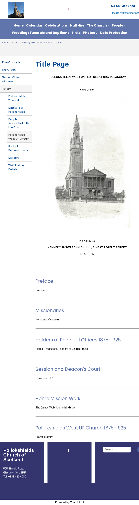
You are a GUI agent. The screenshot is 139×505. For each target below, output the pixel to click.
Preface (44, 281)
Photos (89, 32)
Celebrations (56, 25)
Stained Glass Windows (10, 79)
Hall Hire (77, 25)
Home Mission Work (58, 398)
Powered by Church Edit (69, 502)
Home (19, 25)
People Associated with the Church (18, 123)
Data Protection (113, 32)
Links (76, 32)
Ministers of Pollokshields (16, 110)
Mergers (13, 158)
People (117, 25)
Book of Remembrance (18, 148)
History (26, 42)
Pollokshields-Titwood (17, 98)
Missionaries (50, 310)
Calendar (34, 25)
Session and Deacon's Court (68, 369)
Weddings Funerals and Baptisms (40, 32)
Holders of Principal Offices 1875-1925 (78, 340)
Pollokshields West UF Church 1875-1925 (81, 428)
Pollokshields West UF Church (47, 42)
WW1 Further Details (16, 167)
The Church (97, 25)
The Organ (9, 70)
